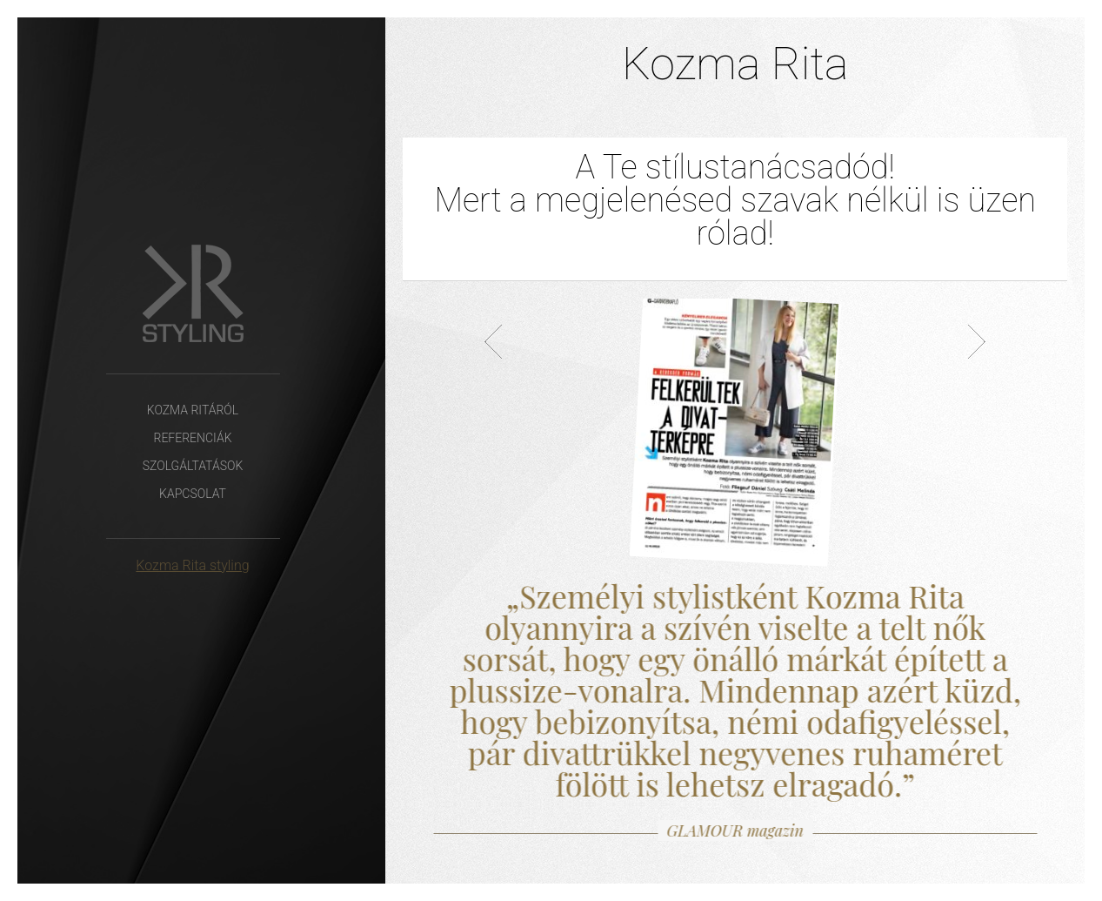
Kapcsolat (192, 494)
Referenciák (192, 438)
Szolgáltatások (193, 466)
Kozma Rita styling (192, 565)
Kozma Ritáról (192, 410)
